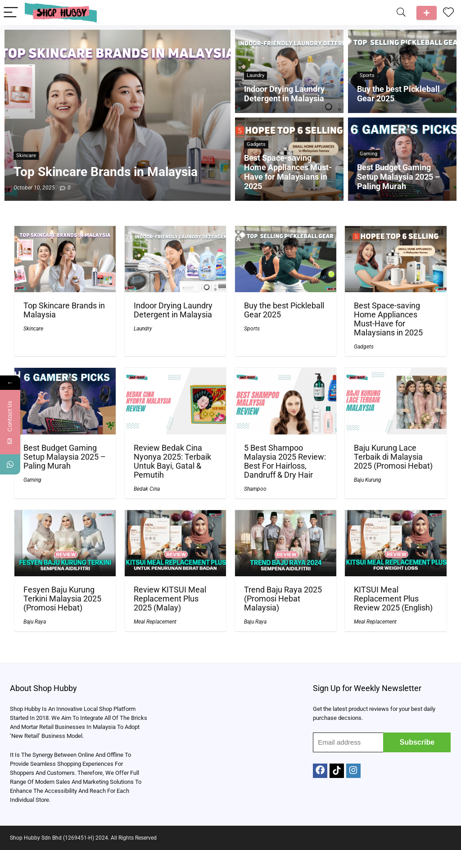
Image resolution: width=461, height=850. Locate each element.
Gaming (32, 480)
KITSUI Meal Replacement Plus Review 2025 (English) (393, 598)
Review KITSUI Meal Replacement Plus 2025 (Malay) (170, 598)
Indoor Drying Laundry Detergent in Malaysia (173, 310)
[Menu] (11, 13)
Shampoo (255, 489)
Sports (252, 329)
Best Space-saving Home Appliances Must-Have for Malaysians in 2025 (388, 319)
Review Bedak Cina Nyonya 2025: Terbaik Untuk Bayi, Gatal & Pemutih (172, 461)
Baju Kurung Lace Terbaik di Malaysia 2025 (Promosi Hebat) (393, 456)
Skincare (33, 329)
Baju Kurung (367, 480)
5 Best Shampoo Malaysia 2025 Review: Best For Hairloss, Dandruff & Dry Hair (285, 461)
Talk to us (426, 12)
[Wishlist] (448, 12)
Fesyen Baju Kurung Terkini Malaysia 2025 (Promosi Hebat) (62, 598)
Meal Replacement (155, 622)
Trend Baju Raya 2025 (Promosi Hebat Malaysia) (283, 598)
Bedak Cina (147, 489)
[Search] (401, 13)
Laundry (143, 329)
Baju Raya (34, 622)
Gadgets (364, 347)
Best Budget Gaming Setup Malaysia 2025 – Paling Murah (64, 456)
